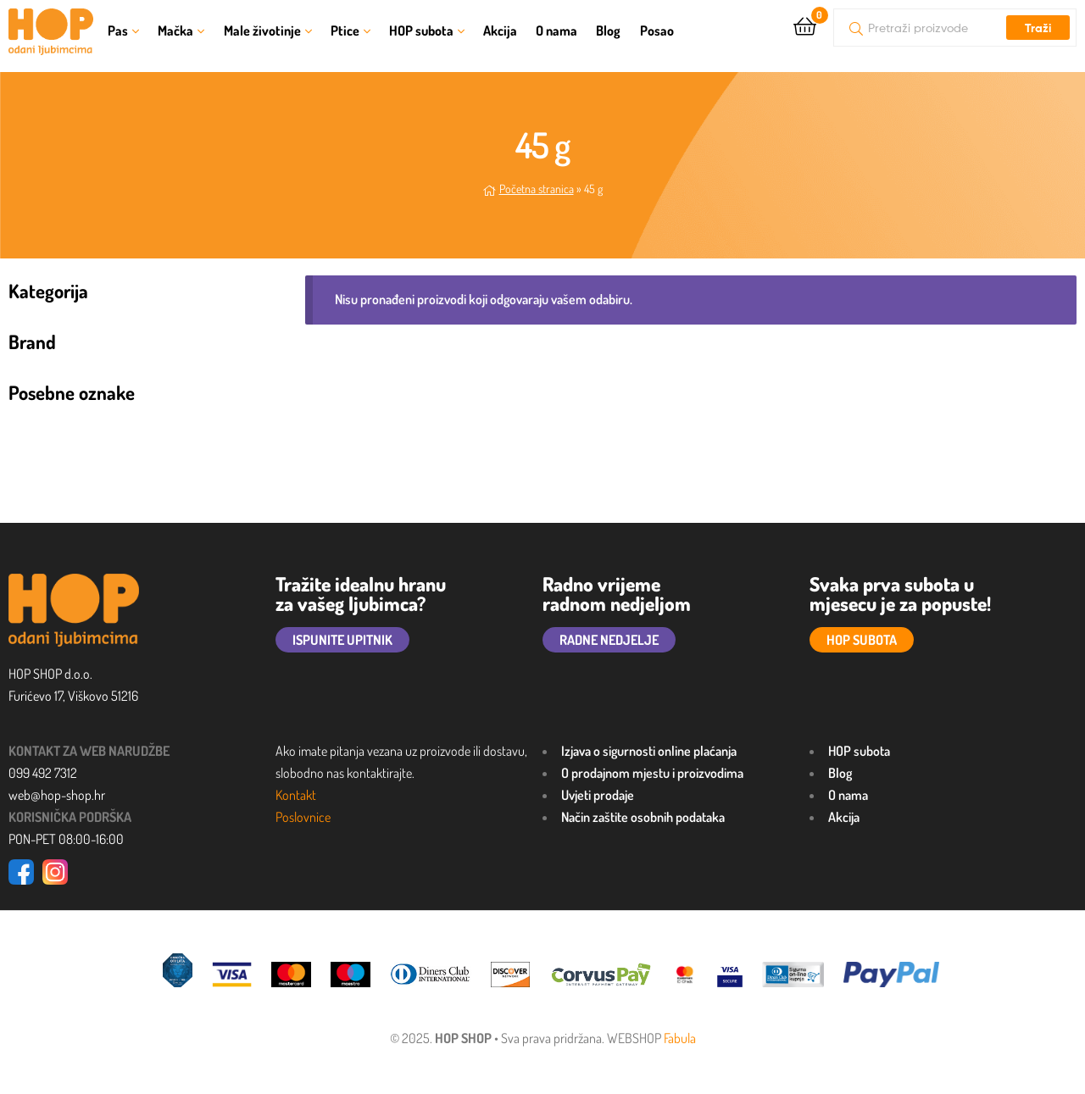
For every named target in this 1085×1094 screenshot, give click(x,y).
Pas (118, 30)
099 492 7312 (42, 772)
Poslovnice (303, 816)
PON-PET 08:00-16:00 (66, 838)
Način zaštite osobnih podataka (643, 816)
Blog (608, 30)
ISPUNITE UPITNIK (342, 639)
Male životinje (262, 30)
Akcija (500, 30)
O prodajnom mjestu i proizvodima (652, 772)
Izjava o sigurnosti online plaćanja (649, 750)
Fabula (680, 1038)
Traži (1038, 28)
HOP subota (421, 30)
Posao (657, 30)
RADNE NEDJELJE (609, 639)
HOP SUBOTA (861, 639)
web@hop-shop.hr (56, 794)
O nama (556, 30)
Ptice (345, 30)
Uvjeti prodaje (597, 794)
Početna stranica (536, 188)
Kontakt (295, 794)
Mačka (175, 30)
